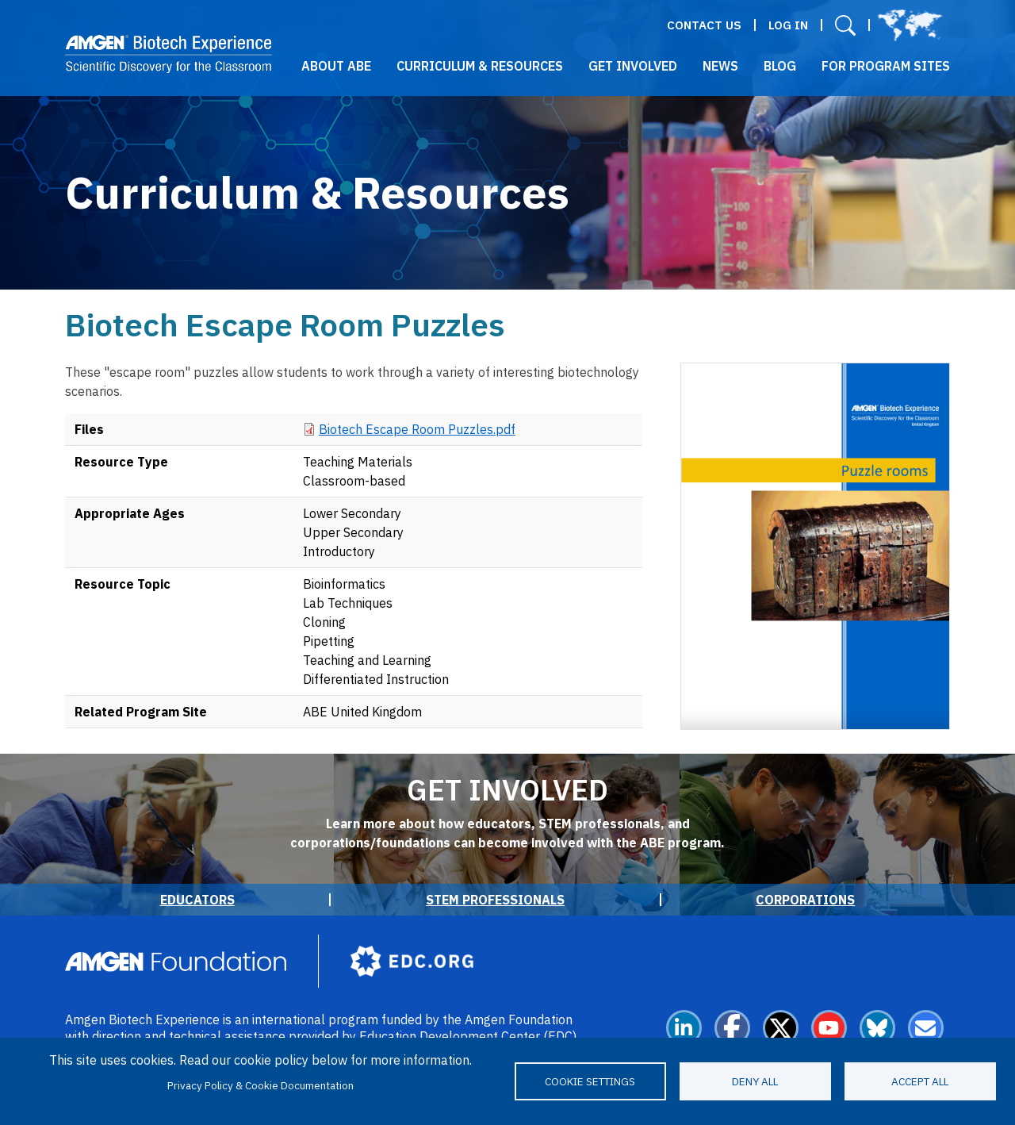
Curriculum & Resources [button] (479, 66)
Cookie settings (590, 1081)
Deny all (755, 1081)
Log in (788, 25)
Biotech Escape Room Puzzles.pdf (417, 429)
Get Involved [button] (632, 66)
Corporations (805, 899)
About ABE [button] (336, 66)
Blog (780, 66)
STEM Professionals (495, 899)
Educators (197, 899)
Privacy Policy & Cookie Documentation (260, 1085)
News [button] (720, 66)
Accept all (919, 1081)
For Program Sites (886, 66)
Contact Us (704, 25)
